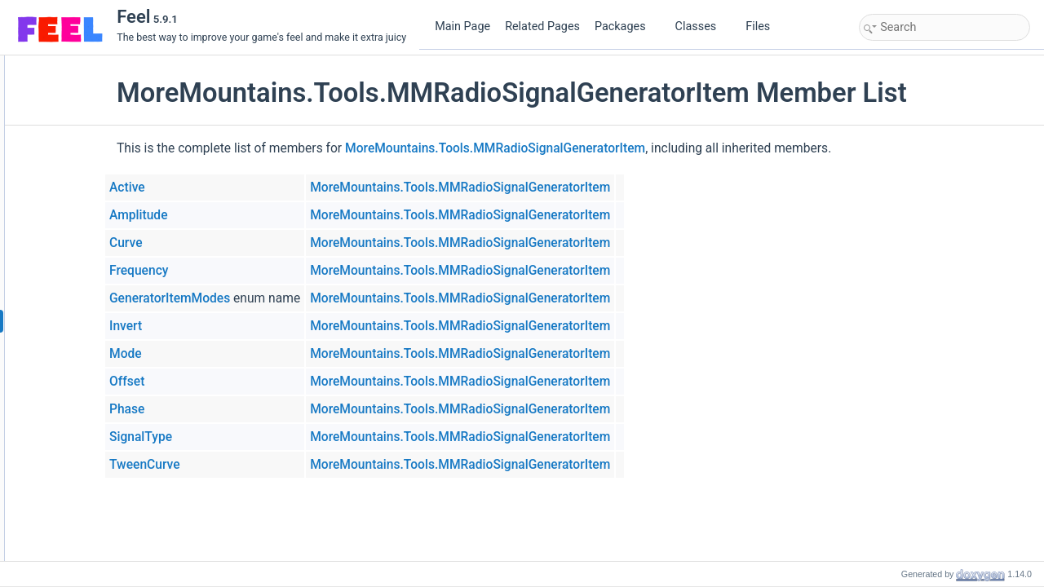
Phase (227, 409)
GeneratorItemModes (270, 298)
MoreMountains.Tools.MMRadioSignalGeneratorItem (595, 148)
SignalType (241, 437)
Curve (226, 243)
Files (763, 26)
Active (228, 187)
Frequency (239, 270)
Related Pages (542, 26)
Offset (227, 381)
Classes (702, 26)
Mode (226, 353)
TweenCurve (245, 464)
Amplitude (239, 215)
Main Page (462, 26)
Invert (226, 326)
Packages (626, 26)
